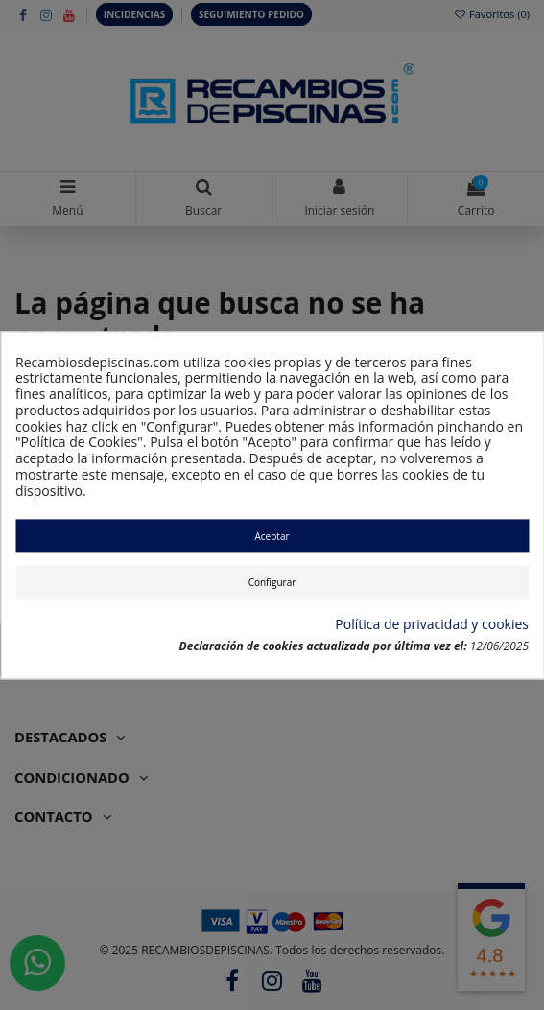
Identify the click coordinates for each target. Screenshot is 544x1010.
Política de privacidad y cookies (432, 626)
